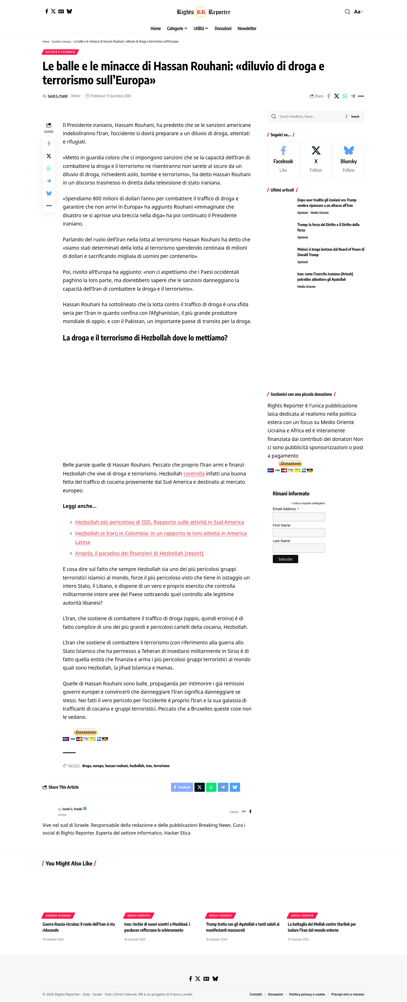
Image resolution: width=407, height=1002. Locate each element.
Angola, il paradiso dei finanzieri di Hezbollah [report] (136, 553)
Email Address (286, 512)
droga (86, 766)
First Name (281, 528)
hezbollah (137, 766)
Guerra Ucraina (58, 916)
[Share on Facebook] (328, 97)
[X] (53, 11)
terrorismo (161, 766)
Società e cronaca (64, 41)
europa (98, 766)
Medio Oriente (321, 216)
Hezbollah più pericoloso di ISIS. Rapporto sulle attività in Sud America (156, 523)
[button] (347, 11)
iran (149, 766)
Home (46, 41)
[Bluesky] (69, 11)
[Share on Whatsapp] (344, 97)
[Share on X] (336, 97)
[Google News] (61, 11)
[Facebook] (47, 11)
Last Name (281, 544)
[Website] (243, 813)
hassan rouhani (116, 766)
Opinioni (303, 216)
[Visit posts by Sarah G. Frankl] (49, 813)
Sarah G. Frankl (59, 97)
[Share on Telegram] (352, 97)
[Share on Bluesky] (49, 195)
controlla (194, 475)
